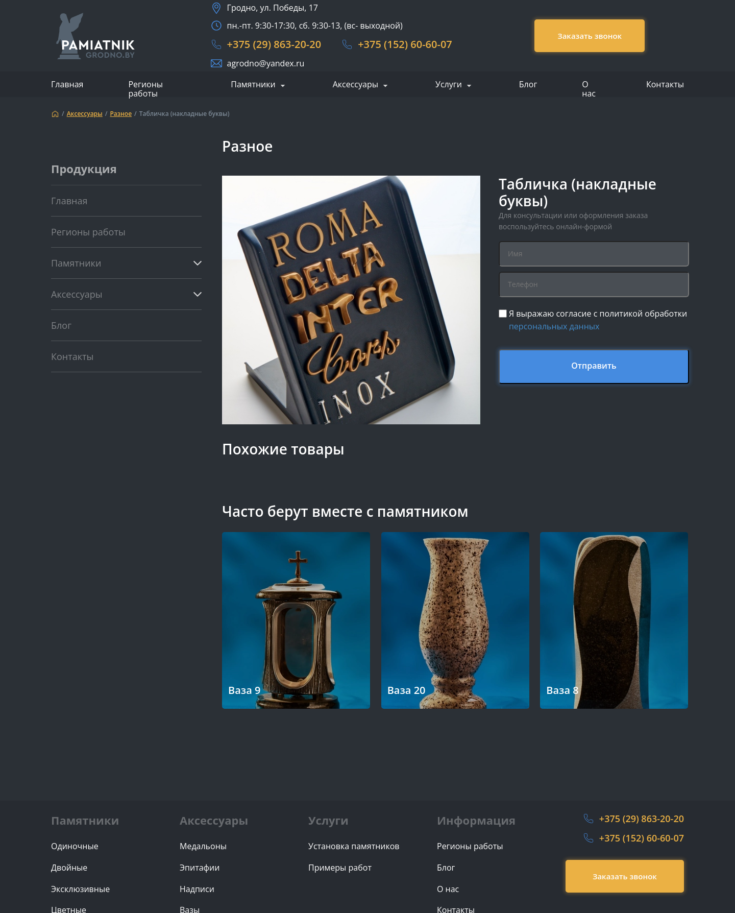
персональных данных (554, 326)
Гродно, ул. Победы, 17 (272, 7)
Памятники (253, 85)
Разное (121, 114)
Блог (528, 84)
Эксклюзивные (80, 889)
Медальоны (203, 846)
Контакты (665, 84)
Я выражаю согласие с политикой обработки (598, 320)
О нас (589, 89)
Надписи (197, 889)
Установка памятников (354, 846)
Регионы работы (145, 89)
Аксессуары (355, 85)
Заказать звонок (589, 36)
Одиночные (75, 846)
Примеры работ (340, 867)
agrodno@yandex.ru (266, 63)
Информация (476, 820)
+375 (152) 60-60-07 (405, 44)
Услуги (448, 85)
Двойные (69, 867)
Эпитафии (199, 867)
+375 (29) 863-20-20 (274, 44)
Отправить (594, 365)
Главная (67, 84)
